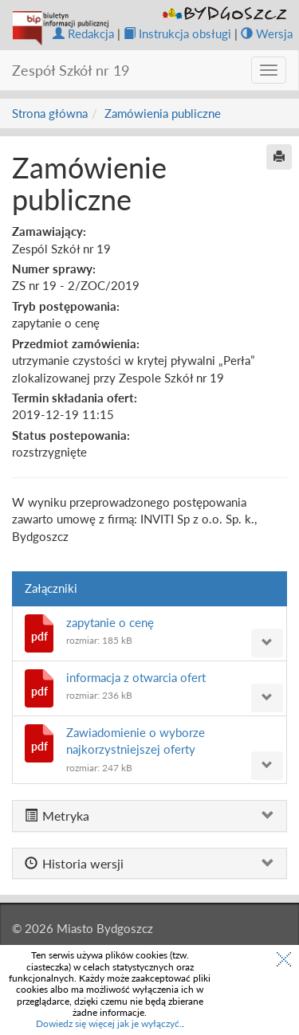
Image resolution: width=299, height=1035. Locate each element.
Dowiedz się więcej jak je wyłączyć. (109, 1023)
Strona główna (50, 113)
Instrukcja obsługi (177, 33)
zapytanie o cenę (110, 622)
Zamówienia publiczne (162, 113)
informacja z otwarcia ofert (136, 677)
